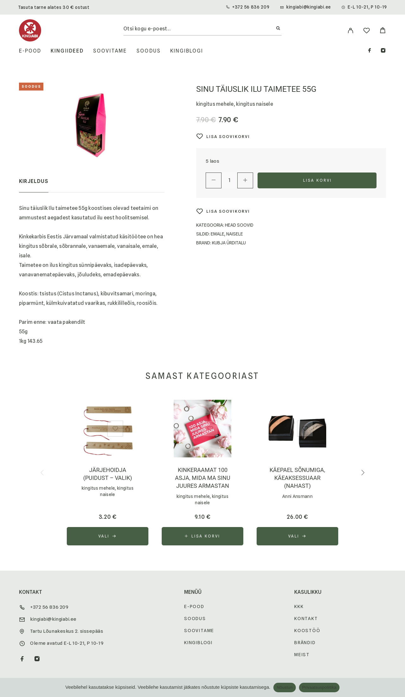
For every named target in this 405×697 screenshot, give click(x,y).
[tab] (33, 185)
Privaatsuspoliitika (319, 687)
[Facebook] (369, 51)
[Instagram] (383, 51)
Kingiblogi (186, 51)
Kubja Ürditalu (229, 242)
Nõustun (284, 687)
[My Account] (350, 30)
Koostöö (307, 630)
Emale (217, 233)
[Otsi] (278, 28)
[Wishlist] (366, 31)
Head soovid (239, 225)
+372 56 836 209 (251, 6)
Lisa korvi (317, 180)
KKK (298, 606)
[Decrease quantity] (213, 180)
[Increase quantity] (245, 180)
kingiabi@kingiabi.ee (308, 6)
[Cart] (383, 31)
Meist (302, 654)
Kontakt (306, 618)
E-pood (30, 51)
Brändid (305, 642)
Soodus (148, 51)
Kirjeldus (33, 181)
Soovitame (110, 51)
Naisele (234, 233)
